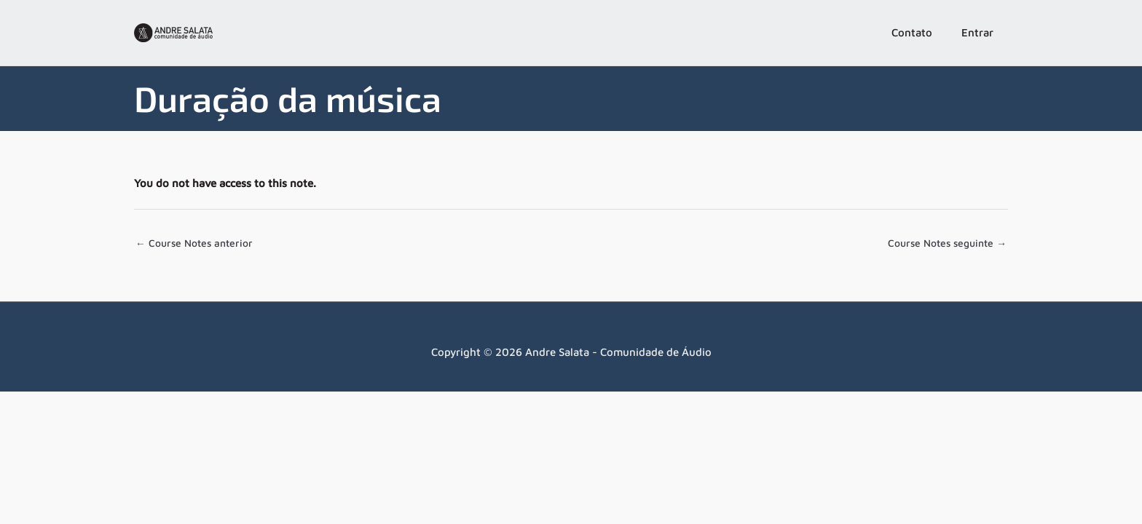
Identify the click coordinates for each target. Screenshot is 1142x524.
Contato (911, 32)
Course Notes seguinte (942, 244)
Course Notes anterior (198, 244)
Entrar (977, 32)
